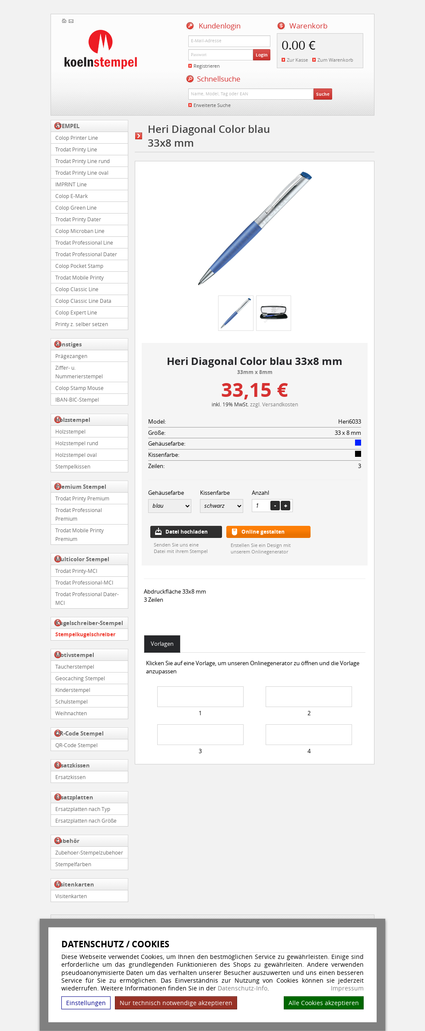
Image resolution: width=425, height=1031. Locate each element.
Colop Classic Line (76, 289)
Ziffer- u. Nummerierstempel (79, 372)
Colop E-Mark (71, 195)
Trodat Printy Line (76, 149)
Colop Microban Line (80, 230)
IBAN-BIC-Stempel (77, 399)
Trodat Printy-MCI (76, 570)
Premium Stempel (80, 486)
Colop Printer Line (76, 137)
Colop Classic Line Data (83, 300)
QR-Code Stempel (79, 733)
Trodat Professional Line (84, 242)
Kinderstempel (72, 689)
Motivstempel (74, 655)
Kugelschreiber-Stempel (89, 623)
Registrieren (206, 66)
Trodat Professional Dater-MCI (87, 598)
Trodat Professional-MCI (84, 582)
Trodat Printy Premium (82, 498)
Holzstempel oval (76, 454)
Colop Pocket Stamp (79, 265)
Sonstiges (68, 344)
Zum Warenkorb (335, 60)
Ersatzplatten (74, 797)
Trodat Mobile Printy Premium (79, 534)
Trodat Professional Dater (86, 254)
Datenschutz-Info (242, 988)
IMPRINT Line (71, 184)
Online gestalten (263, 531)
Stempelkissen (72, 466)
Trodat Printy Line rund (82, 160)
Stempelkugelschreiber (85, 634)
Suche (323, 94)
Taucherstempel (74, 666)
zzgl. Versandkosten (274, 404)
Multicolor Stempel (82, 559)
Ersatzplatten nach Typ (82, 808)
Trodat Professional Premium (78, 514)
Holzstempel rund (76, 443)
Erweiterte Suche (212, 105)
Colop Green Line (76, 207)
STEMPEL (67, 126)
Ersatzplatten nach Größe (86, 820)
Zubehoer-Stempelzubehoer (89, 852)
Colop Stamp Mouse (79, 387)
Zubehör (67, 841)
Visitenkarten (74, 884)
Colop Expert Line (76, 312)
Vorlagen (162, 644)
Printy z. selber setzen (81, 324)
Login (262, 55)
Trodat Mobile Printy (79, 277)
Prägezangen (71, 355)
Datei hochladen (186, 531)
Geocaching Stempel (80, 678)
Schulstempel (71, 701)
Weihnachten (71, 713)
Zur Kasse (297, 60)
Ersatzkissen (72, 765)
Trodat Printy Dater (78, 219)
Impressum (347, 988)
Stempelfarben (73, 864)
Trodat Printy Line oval (81, 172)
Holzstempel (72, 420)
